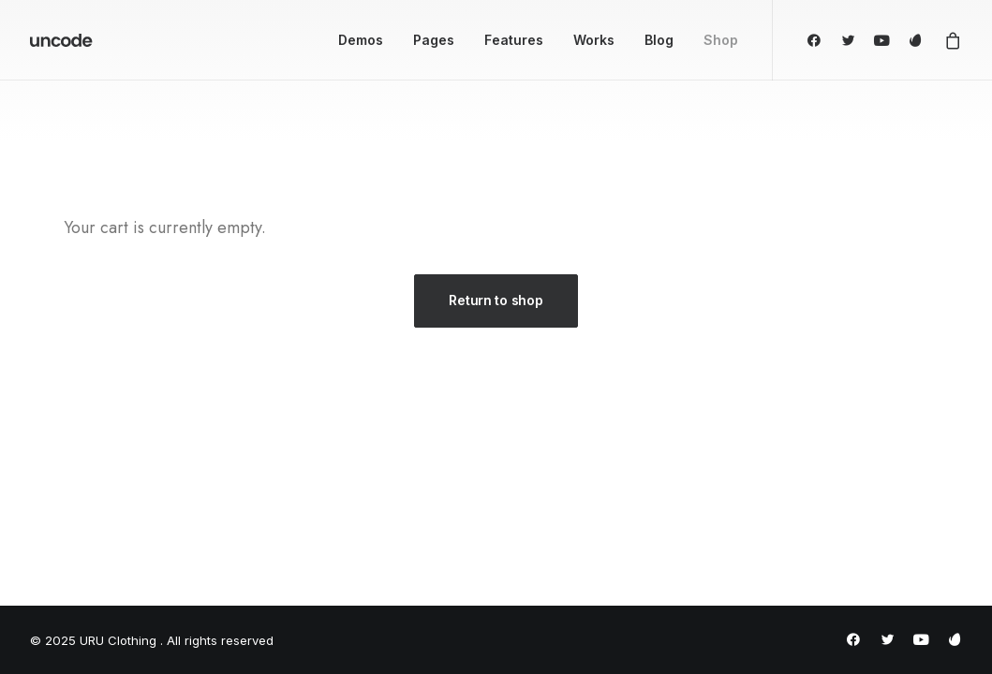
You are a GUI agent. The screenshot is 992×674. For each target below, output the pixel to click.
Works (593, 40)
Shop (720, 40)
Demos (360, 40)
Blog (659, 40)
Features (513, 40)
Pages (433, 40)
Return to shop (495, 300)
